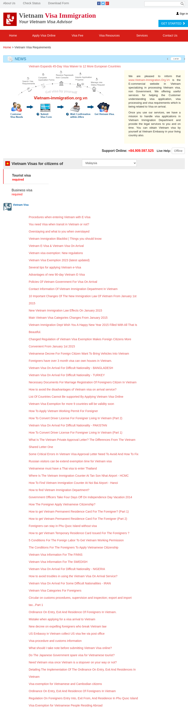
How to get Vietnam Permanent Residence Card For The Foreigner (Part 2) (78, 518)
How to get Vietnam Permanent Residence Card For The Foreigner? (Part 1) (79, 511)
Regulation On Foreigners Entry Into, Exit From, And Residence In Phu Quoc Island (83, 698)
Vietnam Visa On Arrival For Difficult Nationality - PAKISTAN (68, 425)
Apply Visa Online (43, 35)
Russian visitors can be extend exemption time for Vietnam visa (70, 461)
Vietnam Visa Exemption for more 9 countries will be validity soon (71, 404)
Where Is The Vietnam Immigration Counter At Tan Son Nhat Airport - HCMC (79, 475)
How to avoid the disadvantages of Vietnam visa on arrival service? (72, 389)
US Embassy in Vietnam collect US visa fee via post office (67, 633)
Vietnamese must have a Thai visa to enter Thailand (63, 468)
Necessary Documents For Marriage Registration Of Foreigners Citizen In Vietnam (82, 382)
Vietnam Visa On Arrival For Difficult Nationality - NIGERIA (67, 569)
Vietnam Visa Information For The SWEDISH (58, 561)
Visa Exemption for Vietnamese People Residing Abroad (65, 705)
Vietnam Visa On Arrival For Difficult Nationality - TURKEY (67, 375)
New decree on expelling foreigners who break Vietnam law (67, 626)
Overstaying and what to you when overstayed (59, 231)
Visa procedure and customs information (55, 640)
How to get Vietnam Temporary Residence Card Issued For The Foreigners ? (79, 533)
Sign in (182, 13)
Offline (178, 150)
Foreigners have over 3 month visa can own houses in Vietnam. (70, 360)
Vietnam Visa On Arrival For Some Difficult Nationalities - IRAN (70, 583)
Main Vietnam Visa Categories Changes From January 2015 (68, 317)
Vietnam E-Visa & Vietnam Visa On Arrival (56, 246)
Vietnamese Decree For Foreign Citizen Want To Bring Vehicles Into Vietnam (79, 353)
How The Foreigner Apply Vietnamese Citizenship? (62, 504)
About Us (9, 3)
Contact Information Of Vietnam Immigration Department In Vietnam (73, 289)
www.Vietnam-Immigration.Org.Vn (149, 80)
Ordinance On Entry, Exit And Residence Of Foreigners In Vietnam (72, 691)
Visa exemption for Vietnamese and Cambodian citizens (65, 684)
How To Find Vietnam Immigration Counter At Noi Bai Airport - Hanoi (73, 482)
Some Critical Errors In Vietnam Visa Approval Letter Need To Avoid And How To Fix (83, 454)
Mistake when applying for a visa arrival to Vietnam (62, 619)
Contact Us (170, 35)
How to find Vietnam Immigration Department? (59, 490)
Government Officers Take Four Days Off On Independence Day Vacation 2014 (80, 497)
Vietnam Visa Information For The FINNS (55, 554)
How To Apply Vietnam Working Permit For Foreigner (63, 411)
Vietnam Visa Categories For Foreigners (55, 590)
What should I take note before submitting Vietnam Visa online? (70, 648)
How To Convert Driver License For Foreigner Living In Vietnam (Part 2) (75, 418)
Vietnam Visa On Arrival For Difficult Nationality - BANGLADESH (71, 368)
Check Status (31, 3)
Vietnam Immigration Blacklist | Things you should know (65, 238)
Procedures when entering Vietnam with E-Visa (59, 217)
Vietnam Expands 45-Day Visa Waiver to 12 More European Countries (75, 66)
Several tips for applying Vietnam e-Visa (55, 267)
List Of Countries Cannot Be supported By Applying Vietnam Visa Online (76, 396)
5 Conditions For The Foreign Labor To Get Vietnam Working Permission (76, 540)
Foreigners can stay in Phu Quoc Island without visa (63, 526)
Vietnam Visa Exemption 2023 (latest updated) (59, 260)
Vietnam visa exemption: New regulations (56, 253)
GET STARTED (173, 23)
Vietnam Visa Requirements (32, 47)
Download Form (58, 3)
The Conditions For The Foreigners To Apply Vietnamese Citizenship (73, 547)
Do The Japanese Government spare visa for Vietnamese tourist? (71, 655)
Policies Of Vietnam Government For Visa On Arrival (63, 281)
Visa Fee (77, 35)
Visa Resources (110, 35)
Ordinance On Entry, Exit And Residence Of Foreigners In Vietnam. (73, 612)
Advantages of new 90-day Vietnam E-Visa (57, 274)
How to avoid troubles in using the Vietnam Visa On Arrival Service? (73, 576)
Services (142, 35)
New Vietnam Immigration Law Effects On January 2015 (65, 310)
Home (13, 35)
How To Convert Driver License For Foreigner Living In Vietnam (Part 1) (75, 432)
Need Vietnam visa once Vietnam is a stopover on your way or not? (73, 662)
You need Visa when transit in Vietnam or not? (59, 224)
